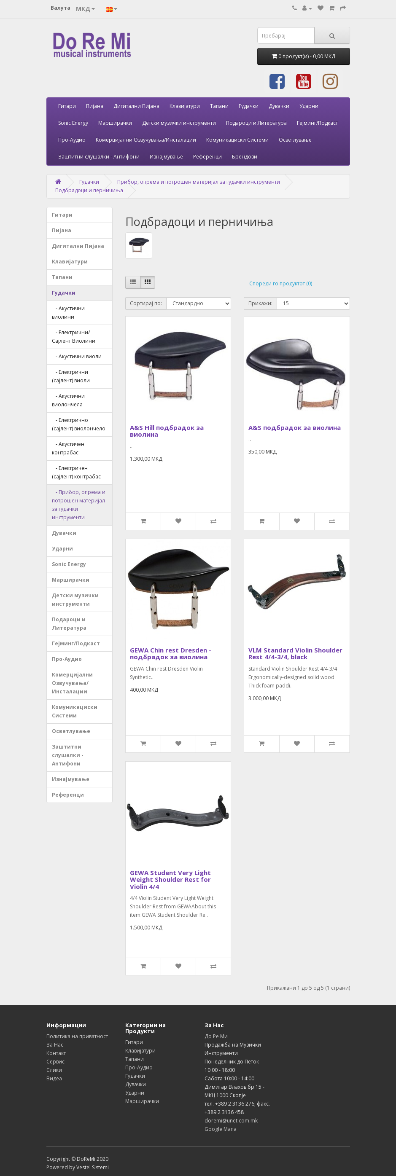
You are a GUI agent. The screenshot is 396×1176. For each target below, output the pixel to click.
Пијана (94, 106)
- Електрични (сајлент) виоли (71, 376)
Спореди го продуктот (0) (280, 283)
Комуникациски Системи (237, 139)
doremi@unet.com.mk (231, 1120)
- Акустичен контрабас (68, 448)
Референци (207, 156)
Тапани (219, 106)
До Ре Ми (216, 1036)
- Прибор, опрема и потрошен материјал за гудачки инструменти (78, 505)
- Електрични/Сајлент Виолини (73, 336)
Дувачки (279, 106)
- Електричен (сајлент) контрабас (76, 472)
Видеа (54, 1078)
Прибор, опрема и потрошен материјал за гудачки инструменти (198, 181)
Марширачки (115, 122)
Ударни (308, 106)
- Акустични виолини (68, 312)
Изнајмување (166, 156)
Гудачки (249, 106)
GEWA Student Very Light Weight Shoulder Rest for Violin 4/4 (170, 879)
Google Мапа (221, 1129)
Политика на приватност (77, 1036)
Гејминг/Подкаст (317, 122)
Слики (54, 1070)
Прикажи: (260, 303)
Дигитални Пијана (136, 106)
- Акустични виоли (77, 356)
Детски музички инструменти (179, 122)
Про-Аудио (72, 139)
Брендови (244, 156)
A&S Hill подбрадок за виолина (167, 431)
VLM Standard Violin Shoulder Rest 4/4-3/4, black (295, 653)
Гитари (67, 106)
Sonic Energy (73, 122)
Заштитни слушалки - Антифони (99, 156)
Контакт (56, 1053)
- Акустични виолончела (68, 400)
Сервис (55, 1061)
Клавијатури (185, 106)
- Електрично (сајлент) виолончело (78, 424)
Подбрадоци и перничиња (89, 190)
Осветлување (295, 139)
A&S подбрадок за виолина (294, 427)
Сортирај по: (146, 303)
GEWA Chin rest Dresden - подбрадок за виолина (170, 653)
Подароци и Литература (256, 122)
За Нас (54, 1044)
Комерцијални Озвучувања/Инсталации (146, 139)
